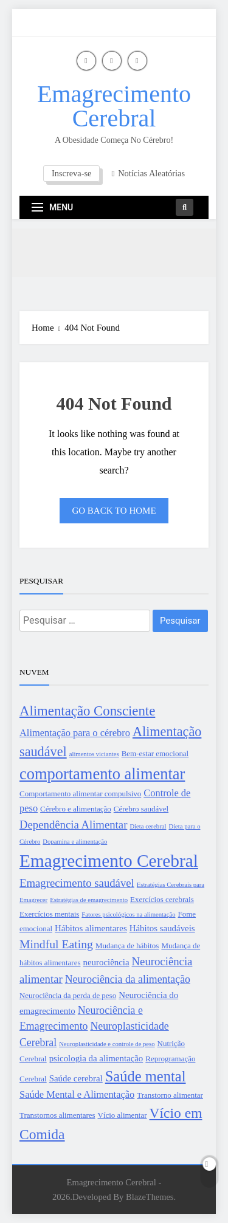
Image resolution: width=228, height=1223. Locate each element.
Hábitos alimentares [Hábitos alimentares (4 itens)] (91, 928)
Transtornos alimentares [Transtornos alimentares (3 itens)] (57, 1115)
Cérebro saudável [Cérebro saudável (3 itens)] (141, 808)
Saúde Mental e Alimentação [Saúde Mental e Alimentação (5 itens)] (76, 1094)
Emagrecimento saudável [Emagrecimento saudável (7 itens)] (76, 883)
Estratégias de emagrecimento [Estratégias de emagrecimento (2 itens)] (89, 900)
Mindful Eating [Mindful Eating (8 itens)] (56, 944)
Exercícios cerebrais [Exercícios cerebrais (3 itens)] (162, 899)
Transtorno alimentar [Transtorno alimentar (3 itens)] (170, 1095)
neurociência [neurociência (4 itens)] (106, 962)
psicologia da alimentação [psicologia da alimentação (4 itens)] (96, 1058)
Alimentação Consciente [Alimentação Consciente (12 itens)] (87, 710)
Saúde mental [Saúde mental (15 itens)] (145, 1076)
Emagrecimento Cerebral (114, 106)
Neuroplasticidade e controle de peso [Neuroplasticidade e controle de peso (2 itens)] (106, 1044)
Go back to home (114, 510)
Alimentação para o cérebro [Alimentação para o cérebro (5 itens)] (74, 733)
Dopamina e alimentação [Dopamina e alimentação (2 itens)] (75, 841)
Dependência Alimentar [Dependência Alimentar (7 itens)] (73, 824)
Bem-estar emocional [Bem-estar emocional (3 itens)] (155, 753)
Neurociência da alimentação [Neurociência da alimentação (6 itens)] (127, 979)
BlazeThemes (149, 1197)
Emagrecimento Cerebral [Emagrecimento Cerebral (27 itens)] (108, 860)
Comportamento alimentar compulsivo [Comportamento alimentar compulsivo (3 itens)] (80, 793)
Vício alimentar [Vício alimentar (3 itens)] (122, 1115)
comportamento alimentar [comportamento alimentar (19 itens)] (102, 774)
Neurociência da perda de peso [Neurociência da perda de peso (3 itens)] (67, 995)
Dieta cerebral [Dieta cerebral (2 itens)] (148, 826)
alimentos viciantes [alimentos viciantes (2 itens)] (94, 754)
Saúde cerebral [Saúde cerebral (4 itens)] (76, 1078)
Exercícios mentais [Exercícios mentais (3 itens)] (49, 913)
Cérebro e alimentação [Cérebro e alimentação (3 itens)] (75, 808)
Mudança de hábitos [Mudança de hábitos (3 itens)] (127, 945)
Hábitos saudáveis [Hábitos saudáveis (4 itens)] (162, 928)
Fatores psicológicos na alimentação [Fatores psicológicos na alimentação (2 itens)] (128, 914)
